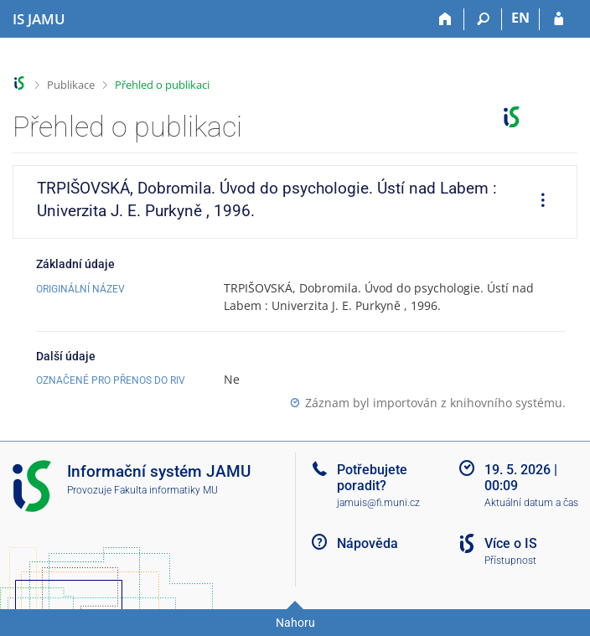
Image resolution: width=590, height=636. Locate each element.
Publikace (71, 84)
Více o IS (510, 543)
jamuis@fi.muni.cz (378, 503)
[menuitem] (537, 202)
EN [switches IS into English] (520, 17)
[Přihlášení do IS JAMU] (558, 19)
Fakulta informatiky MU (166, 490)
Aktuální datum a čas (531, 503)
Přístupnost (510, 560)
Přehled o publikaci (162, 84)
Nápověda (367, 543)
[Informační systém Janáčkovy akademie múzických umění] (39, 19)
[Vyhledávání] (483, 19)
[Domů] (445, 19)
